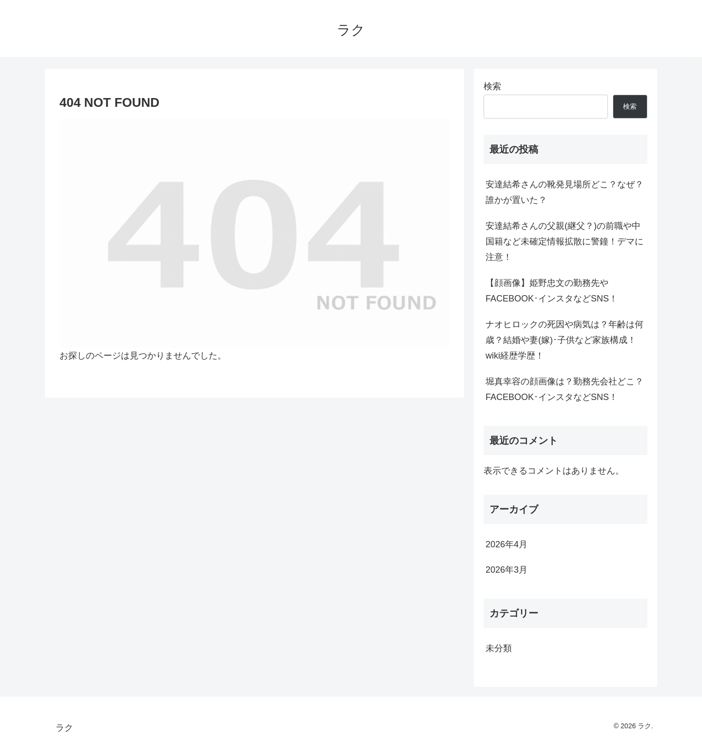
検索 (492, 86)
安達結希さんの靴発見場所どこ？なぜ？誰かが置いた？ (565, 192)
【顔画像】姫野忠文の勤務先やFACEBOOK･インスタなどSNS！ (552, 290)
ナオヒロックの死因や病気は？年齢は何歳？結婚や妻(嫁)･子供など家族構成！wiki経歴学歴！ (565, 340)
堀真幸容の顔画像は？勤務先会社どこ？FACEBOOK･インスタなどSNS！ (565, 389)
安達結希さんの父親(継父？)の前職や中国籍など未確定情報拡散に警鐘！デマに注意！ (565, 241)
